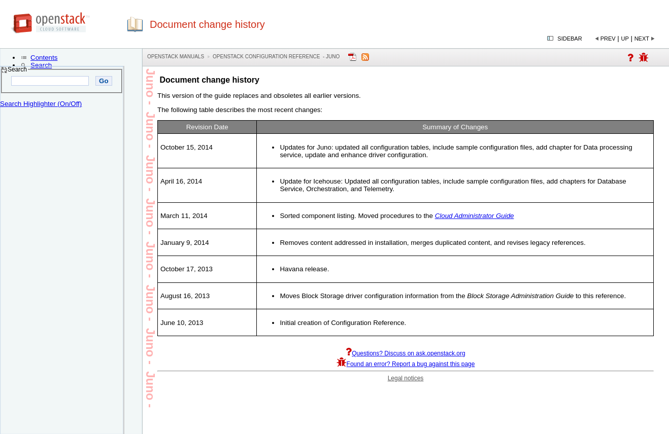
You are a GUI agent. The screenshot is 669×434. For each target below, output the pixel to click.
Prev (608, 38)
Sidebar (569, 38)
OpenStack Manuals (175, 56)
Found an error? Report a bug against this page (406, 364)
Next (641, 38)
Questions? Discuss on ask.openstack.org (405, 353)
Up (625, 38)
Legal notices (406, 378)
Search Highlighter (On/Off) (41, 103)
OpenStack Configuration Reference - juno (276, 56)
